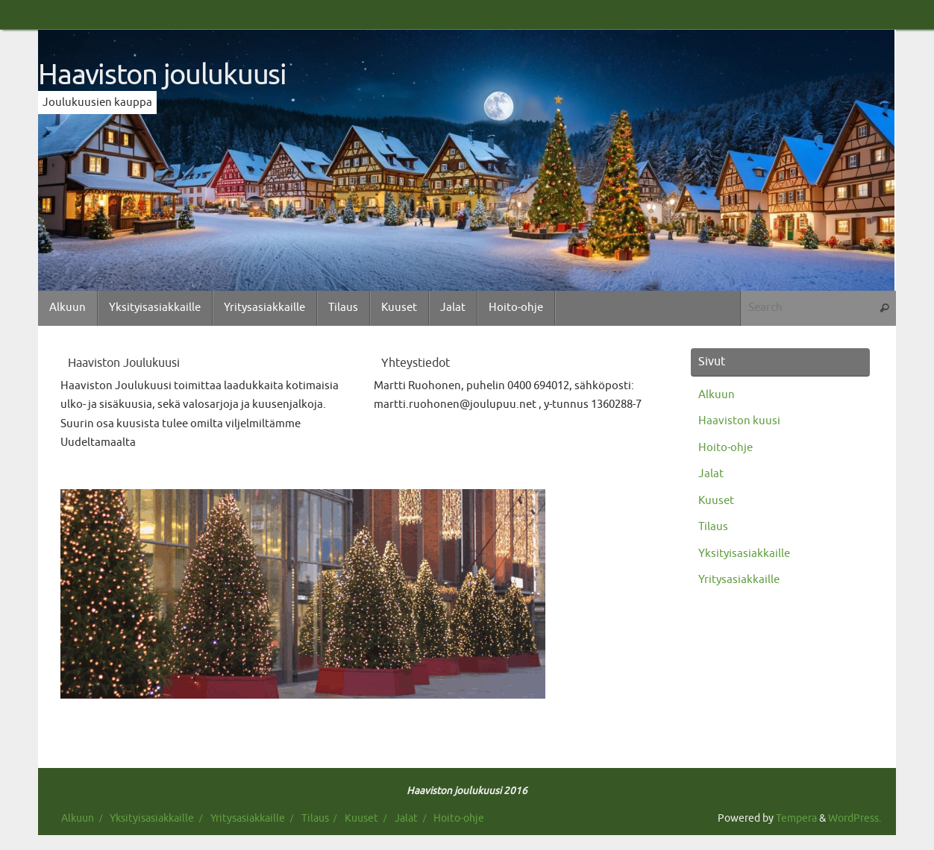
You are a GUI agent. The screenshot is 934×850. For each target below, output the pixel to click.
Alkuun (716, 395)
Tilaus (713, 527)
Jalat (711, 474)
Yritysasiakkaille (739, 580)
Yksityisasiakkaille (744, 554)
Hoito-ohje (725, 448)
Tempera (796, 818)
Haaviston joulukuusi (162, 75)
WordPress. (854, 818)
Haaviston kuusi (739, 421)
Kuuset (716, 501)
